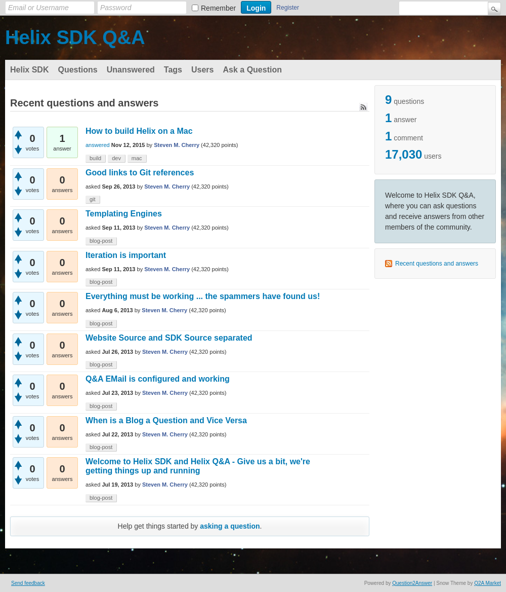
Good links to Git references (140, 172)
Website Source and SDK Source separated (169, 338)
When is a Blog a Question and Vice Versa (166, 420)
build (95, 158)
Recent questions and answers (436, 263)
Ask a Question (252, 69)
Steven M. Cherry (176, 145)
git (93, 199)
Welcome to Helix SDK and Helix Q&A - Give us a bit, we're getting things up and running (198, 466)
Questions (77, 69)
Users (202, 69)
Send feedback (28, 583)
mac (137, 158)
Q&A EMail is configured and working (158, 379)
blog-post (101, 241)
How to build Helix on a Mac (139, 131)
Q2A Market (487, 583)
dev (116, 158)
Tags (173, 69)
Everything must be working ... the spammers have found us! (203, 296)
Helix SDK (29, 69)
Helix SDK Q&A (75, 37)
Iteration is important (126, 255)
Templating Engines (124, 213)
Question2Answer (412, 583)
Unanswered (131, 69)
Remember (218, 8)
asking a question (230, 526)
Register (287, 7)
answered (98, 145)
